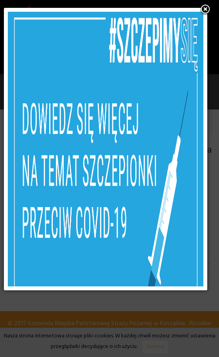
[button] (205, 10)
